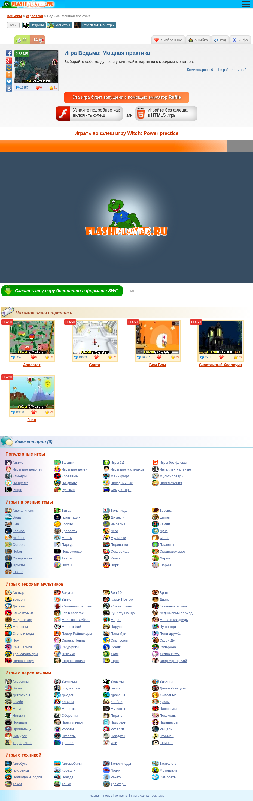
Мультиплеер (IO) (170, 476)
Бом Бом (158, 343)
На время (16, 483)
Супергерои (18, 558)
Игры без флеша (169, 462)
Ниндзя (15, 715)
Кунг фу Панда (119, 613)
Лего (110, 531)
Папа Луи (114, 633)
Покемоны (164, 715)
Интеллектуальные (171, 469)
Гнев (32, 398)
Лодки (111, 770)
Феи (110, 742)
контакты (121, 795)
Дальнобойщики (169, 688)
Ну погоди (164, 626)
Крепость (65, 531)
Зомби (14, 701)
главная (94, 795)
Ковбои (113, 701)
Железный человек (73, 606)
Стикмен (163, 736)
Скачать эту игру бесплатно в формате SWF (66, 290)
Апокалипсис (19, 510)
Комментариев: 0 (200, 70)
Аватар (14, 592)
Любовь (15, 537)
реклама (157, 795)
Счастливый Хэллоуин (220, 343)
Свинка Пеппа (69, 640)
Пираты (113, 715)
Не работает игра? (232, 70)
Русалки (113, 729)
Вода (13, 517)
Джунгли (113, 517)
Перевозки (115, 544)
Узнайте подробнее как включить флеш (96, 113)
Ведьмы (33, 25)
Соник (112, 647)
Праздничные (118, 483)
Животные (164, 695)
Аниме (14, 462)
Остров (15, 544)
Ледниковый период (172, 613)
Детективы (17, 695)
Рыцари (162, 729)
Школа (14, 571)
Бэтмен (15, 599)
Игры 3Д (113, 462)
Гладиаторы (67, 688)
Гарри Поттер (118, 599)
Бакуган (64, 592)
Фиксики (64, 654)
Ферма (161, 558)
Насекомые (165, 708)
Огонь (160, 537)
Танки (62, 784)
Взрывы (162, 510)
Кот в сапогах (69, 613)
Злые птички (19, 613)
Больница (115, 510)
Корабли (64, 770)
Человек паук (19, 660)
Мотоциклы (165, 770)
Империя (114, 524)
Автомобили (68, 763)
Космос (15, 531)
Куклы (161, 701)
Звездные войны (169, 606)
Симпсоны (115, 640)
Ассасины (17, 681)
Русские (64, 489)
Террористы (18, 742)
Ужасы (112, 558)
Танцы (63, 558)
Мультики (114, 537)
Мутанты (114, 708)
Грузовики (17, 770)
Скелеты (65, 736)
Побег (13, 551)
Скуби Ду (163, 640)
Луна (160, 531)
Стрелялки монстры (94, 25)
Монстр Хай (67, 626)
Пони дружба (166, 633)
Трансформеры (21, 654)
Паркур (63, 544)
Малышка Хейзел (72, 619)
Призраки (114, 722)
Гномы (112, 688)
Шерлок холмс (69, 660)
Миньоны (16, 626)
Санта (95, 343)
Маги (13, 708)
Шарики (162, 565)
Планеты (163, 544)
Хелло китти (166, 654)
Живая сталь (117, 606)
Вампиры (65, 681)
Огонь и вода (19, 633)
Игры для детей (70, 469)
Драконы (114, 695)
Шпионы (162, 742)
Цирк (111, 565)
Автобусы (16, 763)
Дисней (15, 606)
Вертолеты (164, 763)
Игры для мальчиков (123, 469)
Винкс (62, 599)
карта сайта (140, 795)
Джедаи (64, 695)
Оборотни (66, 715)
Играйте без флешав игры (168, 113)
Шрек (111, 660)
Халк (110, 654)
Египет (161, 517)
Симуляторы (117, 489)
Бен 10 (112, 592)
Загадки (64, 462)
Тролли (64, 742)
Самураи (16, 736)
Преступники (68, 722)
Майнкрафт (116, 476)
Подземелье (68, 551)
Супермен (164, 647)
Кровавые (66, 476)
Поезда (64, 777)
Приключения (167, 483)
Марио (112, 619)
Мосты (63, 537)
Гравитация (67, 517)
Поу (12, 640)
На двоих (65, 483)
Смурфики (66, 647)
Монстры (58, 25)
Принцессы (165, 722)
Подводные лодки (23, 777)
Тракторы (114, 784)
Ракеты (112, 777)
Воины (14, 688)
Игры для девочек (23, 469)
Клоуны (64, 701)
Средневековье (168, 551)
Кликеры (16, 476)
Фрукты (15, 565)
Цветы (63, 565)
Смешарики (18, 647)
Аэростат (32, 343)
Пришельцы (18, 729)
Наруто (112, 626)
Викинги (162, 681)
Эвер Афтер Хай (169, 660)
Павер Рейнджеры (73, 633)
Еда (12, 524)
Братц (160, 592)
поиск (107, 795)
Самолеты (164, 777)
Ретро (13, 489)
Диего (160, 599)
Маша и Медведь (170, 619)
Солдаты (114, 736)
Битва (62, 510)
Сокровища (116, 551)
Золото (63, 524)
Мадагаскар (18, 619)
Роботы (64, 729)
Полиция (16, 722)
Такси (13, 784)
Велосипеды (117, 763)
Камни (161, 524)
